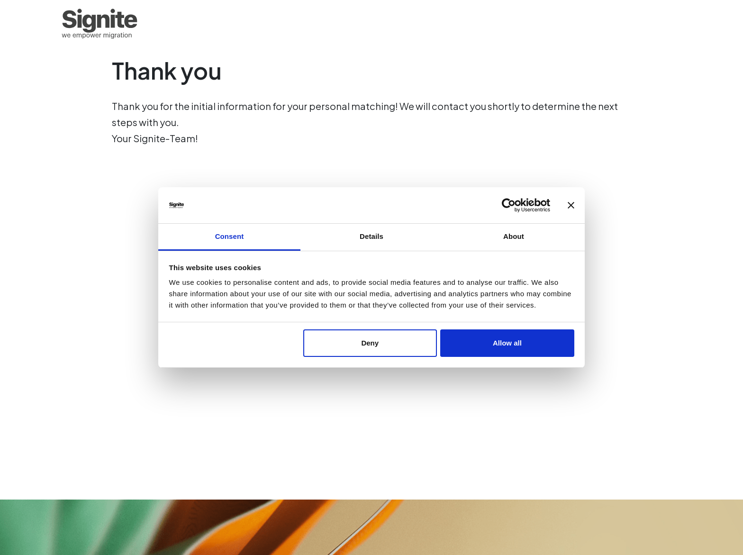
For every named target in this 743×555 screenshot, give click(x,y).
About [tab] (513, 236)
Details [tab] (371, 236)
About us (639, 24)
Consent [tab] (229, 236)
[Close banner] (571, 205)
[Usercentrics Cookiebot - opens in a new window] (508, 205)
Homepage (450, 24)
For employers (578, 24)
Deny (370, 343)
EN (674, 24)
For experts (510, 24)
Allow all (507, 343)
